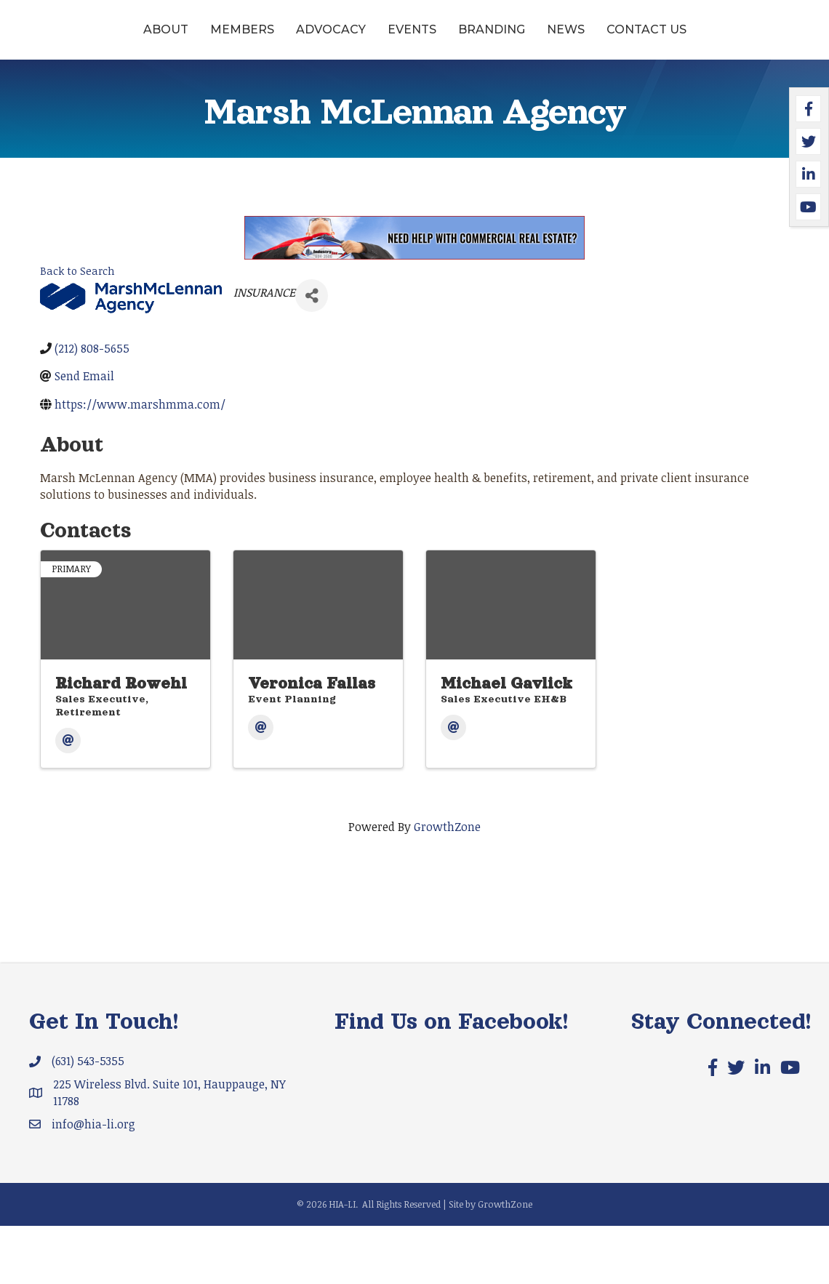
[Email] (68, 798)
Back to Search (77, 329)
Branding (654, 39)
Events (351, 39)
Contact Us (414, 88)
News (729, 39)
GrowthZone (447, 885)
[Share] (311, 353)
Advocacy (270, 39)
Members (181, 39)
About (104, 39)
